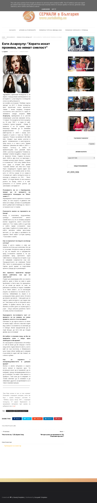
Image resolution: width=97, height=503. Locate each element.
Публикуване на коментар (12, 446)
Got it (54, 9)
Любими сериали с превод (76, 30)
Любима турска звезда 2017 (24, 37)
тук (14, 406)
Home (3, 37)
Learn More (46, 9)
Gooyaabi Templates (40, 497)
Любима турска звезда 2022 (50, 30)
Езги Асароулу (11, 37)
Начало (12, 30)
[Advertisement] (33, 462)
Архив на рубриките (27, 30)
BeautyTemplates (18, 497)
